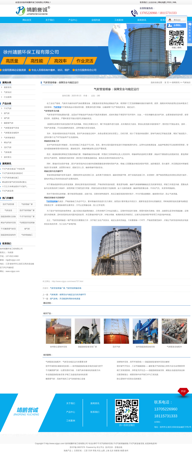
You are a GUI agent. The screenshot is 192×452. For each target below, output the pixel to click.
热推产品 (67, 450)
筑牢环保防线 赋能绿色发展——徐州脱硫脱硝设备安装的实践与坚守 (74, 366)
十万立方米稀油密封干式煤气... (15, 186)
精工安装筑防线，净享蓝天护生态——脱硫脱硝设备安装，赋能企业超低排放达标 (151, 370)
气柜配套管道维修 (27, 223)
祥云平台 (100, 447)
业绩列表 (95, 20)
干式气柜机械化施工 (10, 178)
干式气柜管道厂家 (27, 216)
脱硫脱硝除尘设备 (8, 216)
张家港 (117, 450)
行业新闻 (7, 97)
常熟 (94, 450)
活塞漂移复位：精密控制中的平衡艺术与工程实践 (137, 374)
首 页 (166, 82)
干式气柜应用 (7, 191)
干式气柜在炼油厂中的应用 (13, 169)
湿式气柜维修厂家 (27, 210)
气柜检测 (7, 152)
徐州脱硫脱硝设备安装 (145, 347)
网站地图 (162, 2)
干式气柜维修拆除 (120, 443)
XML (175, 2)
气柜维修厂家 (27, 204)
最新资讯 (7, 87)
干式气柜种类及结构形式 (12, 173)
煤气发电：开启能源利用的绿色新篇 (65, 299)
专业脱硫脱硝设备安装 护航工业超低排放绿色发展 (67, 374)
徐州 (126, 450)
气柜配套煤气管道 (11, 128)
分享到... (178, 25)
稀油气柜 (7, 142)
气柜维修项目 (9, 138)
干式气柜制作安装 (105, 443)
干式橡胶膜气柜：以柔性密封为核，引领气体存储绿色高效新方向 (73, 370)
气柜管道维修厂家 (57, 288)
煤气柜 (7, 113)
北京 (111, 450)
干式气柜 (7, 108)
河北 (99, 450)
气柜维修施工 (27, 235)
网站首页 (27, 20)
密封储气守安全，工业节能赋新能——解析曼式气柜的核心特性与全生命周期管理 (151, 366)
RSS (169, 2)
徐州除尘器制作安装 (58, 347)
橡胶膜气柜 (8, 123)
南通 (122, 450)
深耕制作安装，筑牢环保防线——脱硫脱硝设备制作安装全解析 (143, 362)
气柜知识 (7, 92)
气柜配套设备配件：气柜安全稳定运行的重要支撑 (66, 362)
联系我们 (143, 2)
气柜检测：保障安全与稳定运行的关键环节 (68, 294)
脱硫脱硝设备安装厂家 (87, 347)
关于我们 (49, 20)
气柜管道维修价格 (73, 288)
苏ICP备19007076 (77, 447)
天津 (90, 450)
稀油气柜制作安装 (8, 223)
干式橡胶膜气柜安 (8, 229)
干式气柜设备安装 (136, 443)
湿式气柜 (7, 147)
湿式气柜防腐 (8, 204)
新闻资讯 (141, 20)
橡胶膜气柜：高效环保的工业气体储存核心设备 (65, 379)
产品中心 (72, 20)
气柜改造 (8, 210)
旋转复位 (7, 157)
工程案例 (118, 20)
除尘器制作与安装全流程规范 (129, 379)
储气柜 (7, 118)
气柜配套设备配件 (11, 133)
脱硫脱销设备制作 (8, 235)
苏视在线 (118, 447)
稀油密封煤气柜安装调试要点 (14, 182)
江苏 (86, 450)
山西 (103, 450)
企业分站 (153, 2)
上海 (107, 450)
